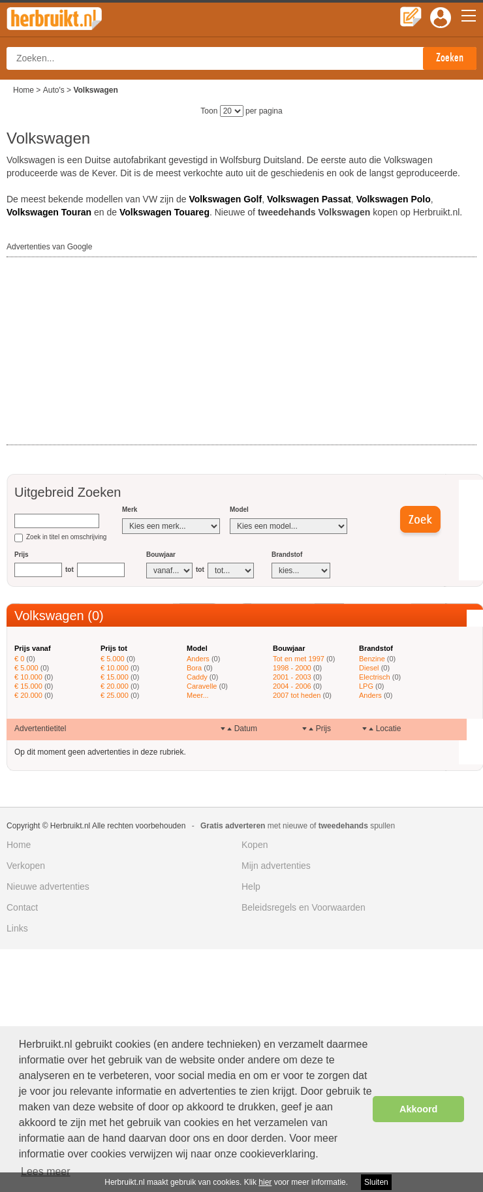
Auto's (54, 90)
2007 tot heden (296, 695)
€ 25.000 (115, 695)
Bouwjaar (161, 554)
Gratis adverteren (232, 825)
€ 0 (19, 659)
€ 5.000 (26, 668)
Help (251, 886)
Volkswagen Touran (49, 212)
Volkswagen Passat (309, 199)
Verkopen (26, 865)
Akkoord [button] (418, 1109)
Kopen (255, 844)
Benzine (372, 659)
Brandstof (287, 554)
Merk (129, 509)
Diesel (369, 668)
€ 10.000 (28, 677)
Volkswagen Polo (393, 199)
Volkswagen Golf (225, 199)
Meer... (198, 695)
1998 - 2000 (292, 668)
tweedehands (343, 825)
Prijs (21, 554)
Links (17, 928)
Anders (198, 659)
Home (23, 90)
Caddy (197, 677)
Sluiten (376, 1182)
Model (239, 509)
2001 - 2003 (292, 677)
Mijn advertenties (276, 865)
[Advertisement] (104, 351)
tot (69, 569)
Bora (194, 668)
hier (265, 1182)
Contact (22, 907)
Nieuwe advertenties (48, 886)
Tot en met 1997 (298, 659)
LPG (366, 686)
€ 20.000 (28, 695)
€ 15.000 (28, 686)
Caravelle (202, 686)
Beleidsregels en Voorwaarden (304, 907)
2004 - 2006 (292, 686)
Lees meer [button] (45, 1171)
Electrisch (374, 677)
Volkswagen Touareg (164, 212)
